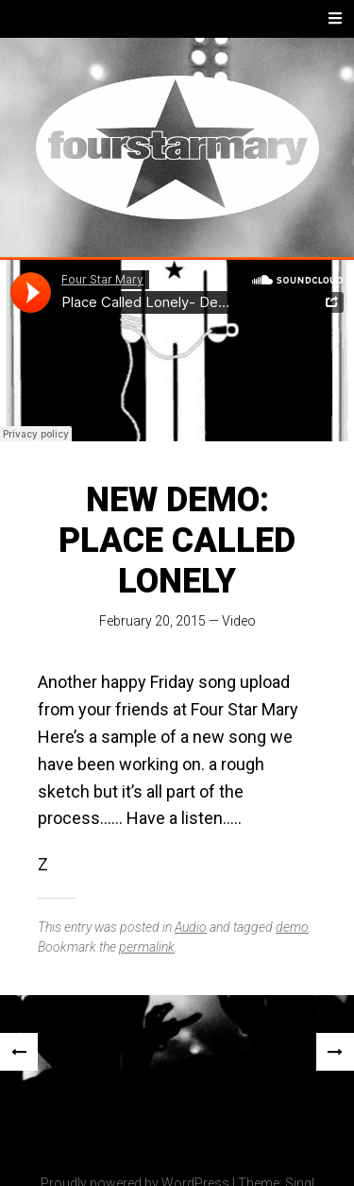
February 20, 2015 (152, 620)
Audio (191, 927)
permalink (147, 946)
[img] (115, 1140)
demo (292, 927)
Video (239, 620)
